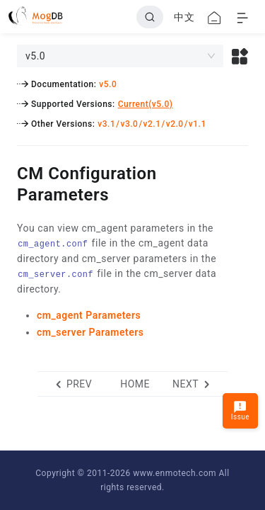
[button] (240, 55)
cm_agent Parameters (89, 315)
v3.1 (106, 124)
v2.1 (152, 124)
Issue (240, 410)
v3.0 (129, 124)
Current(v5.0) (145, 104)
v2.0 (175, 124)
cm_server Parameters (90, 332)
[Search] (149, 17)
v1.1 (197, 124)
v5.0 (108, 84)
